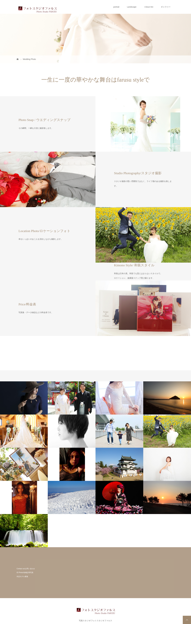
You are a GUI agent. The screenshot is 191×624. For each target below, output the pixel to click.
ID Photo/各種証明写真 (25, 572)
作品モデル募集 (22, 576)
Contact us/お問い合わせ (26, 569)
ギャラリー (166, 7)
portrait (116, 7)
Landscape (132, 7)
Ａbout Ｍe (148, 7)
